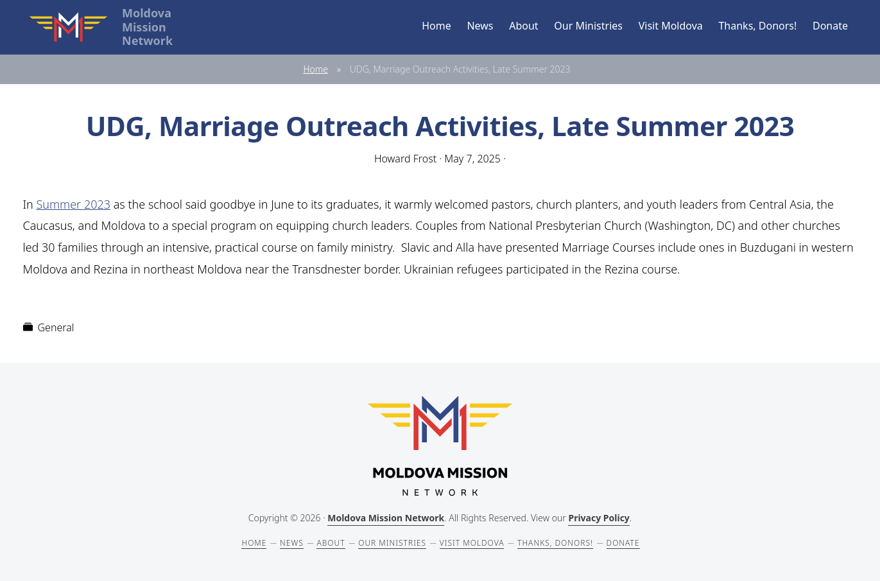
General (56, 327)
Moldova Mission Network (385, 518)
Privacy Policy (598, 518)
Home (315, 69)
